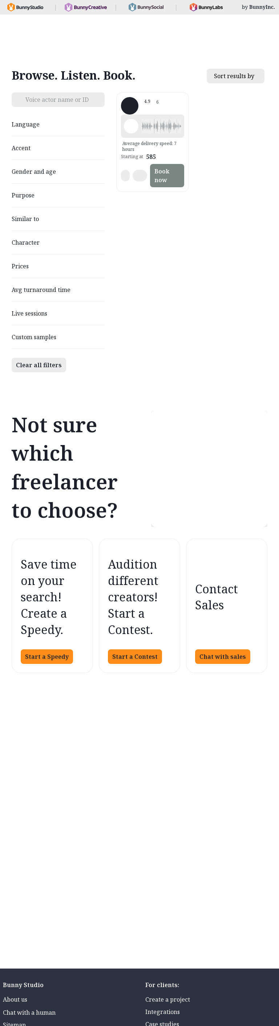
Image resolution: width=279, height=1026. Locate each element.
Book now (161, 175)
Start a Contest (135, 657)
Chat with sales (222, 657)
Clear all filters (39, 365)
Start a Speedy (47, 657)
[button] (161, 126)
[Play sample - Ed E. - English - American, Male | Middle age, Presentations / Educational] (131, 126)
